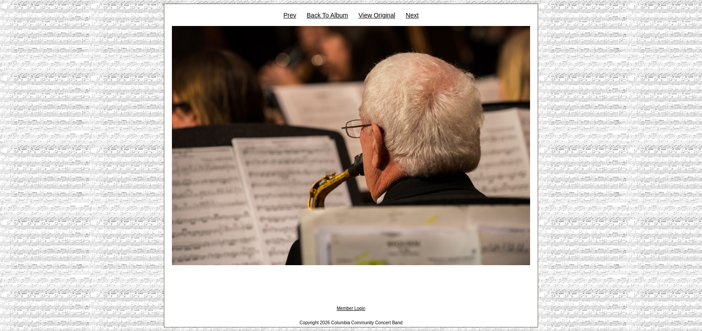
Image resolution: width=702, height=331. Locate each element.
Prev (289, 15)
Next (412, 15)
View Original (377, 15)
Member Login (351, 308)
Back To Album (327, 15)
